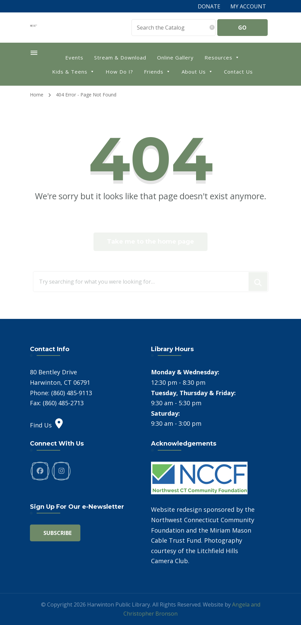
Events (74, 57)
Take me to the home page (150, 241)
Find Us (46, 425)
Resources (222, 57)
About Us (197, 71)
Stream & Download (120, 57)
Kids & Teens (73, 71)
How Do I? (119, 71)
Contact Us (238, 71)
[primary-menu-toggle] (34, 52)
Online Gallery (175, 57)
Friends (157, 71)
